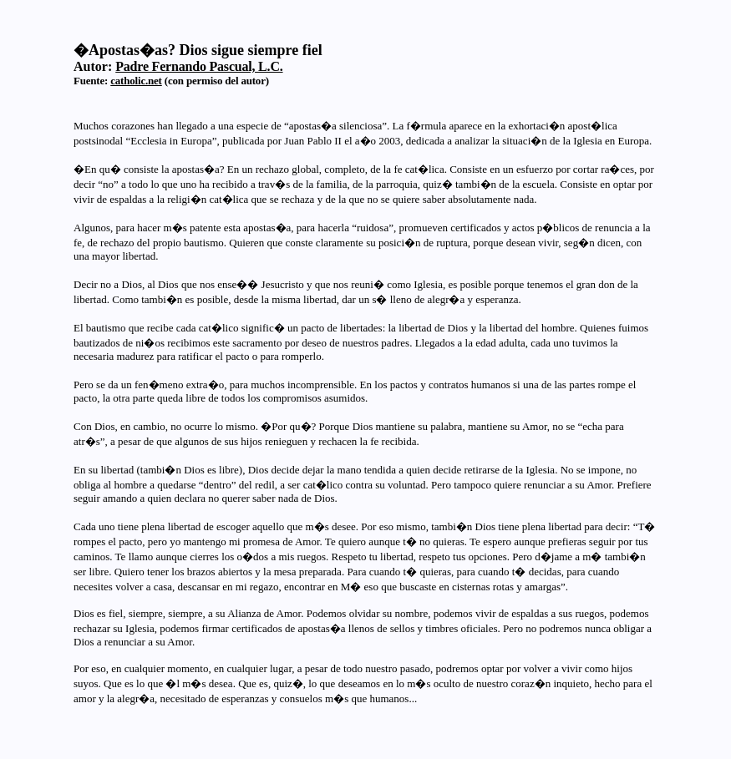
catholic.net (136, 80)
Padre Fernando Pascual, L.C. (198, 66)
